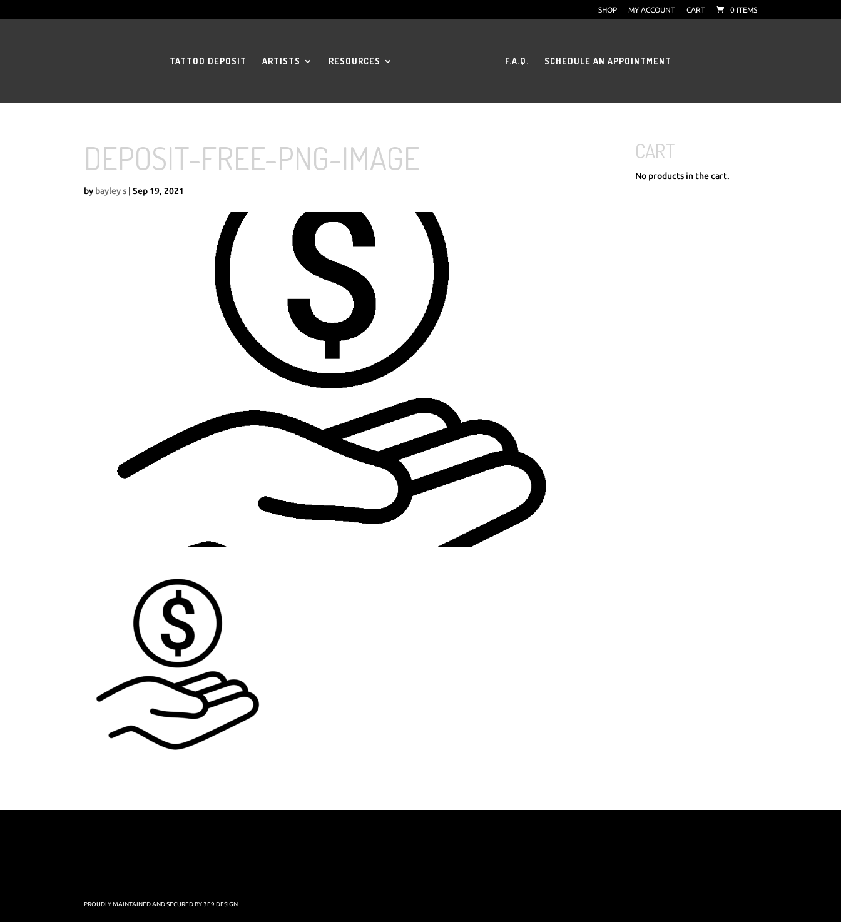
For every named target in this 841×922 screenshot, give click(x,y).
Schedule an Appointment (607, 61)
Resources (354, 61)
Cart (695, 10)
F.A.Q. (517, 61)
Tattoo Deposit (208, 61)
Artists (281, 61)
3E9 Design (220, 904)
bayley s (110, 191)
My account (651, 10)
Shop (607, 10)
